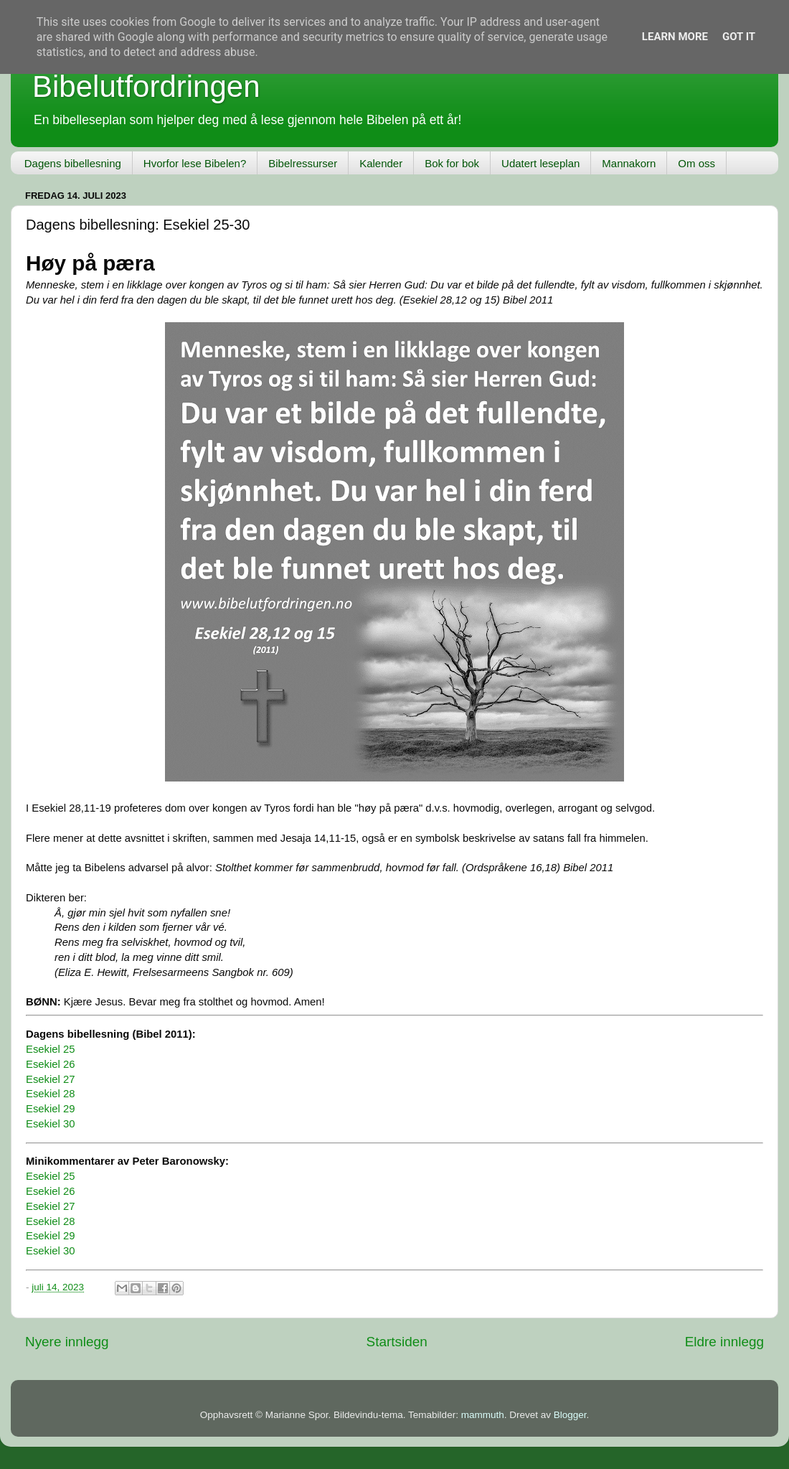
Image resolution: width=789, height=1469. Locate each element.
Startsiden (397, 1341)
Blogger (570, 1414)
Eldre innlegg (724, 1341)
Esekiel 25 (50, 1049)
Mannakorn (629, 163)
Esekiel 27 (50, 1079)
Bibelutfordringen (146, 86)
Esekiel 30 (50, 1124)
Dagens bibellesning (72, 163)
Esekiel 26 (50, 1064)
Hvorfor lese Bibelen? (194, 163)
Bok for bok (452, 163)
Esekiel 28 (50, 1093)
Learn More (675, 36)
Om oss (696, 163)
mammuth (482, 1414)
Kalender (380, 163)
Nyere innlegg (67, 1341)
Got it (738, 36)
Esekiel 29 (50, 1108)
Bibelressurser (302, 163)
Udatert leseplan (540, 163)
